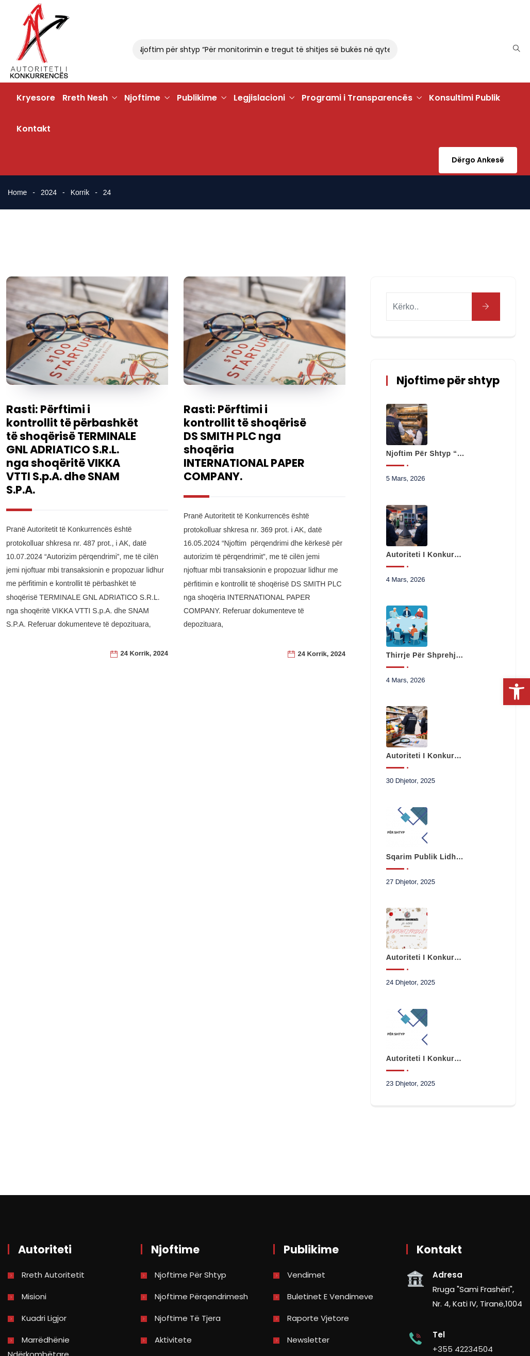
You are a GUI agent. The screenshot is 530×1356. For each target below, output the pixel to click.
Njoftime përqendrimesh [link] (201, 1296)
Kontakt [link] (33, 129)
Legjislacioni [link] (259, 98)
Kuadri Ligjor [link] (44, 1318)
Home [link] (17, 192)
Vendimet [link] (306, 1274)
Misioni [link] (34, 1296)
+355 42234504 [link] (463, 1349)
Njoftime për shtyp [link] (190, 1274)
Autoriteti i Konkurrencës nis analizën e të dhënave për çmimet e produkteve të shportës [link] (425, 755)
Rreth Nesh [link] (85, 98)
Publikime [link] (197, 98)
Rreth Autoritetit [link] (53, 1274)
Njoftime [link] (142, 98)
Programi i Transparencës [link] (357, 98)
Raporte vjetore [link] (318, 1318)
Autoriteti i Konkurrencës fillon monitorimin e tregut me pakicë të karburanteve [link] (425, 554)
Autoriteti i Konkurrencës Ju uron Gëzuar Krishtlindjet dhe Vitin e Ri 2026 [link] (425, 957)
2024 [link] (49, 192)
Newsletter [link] (308, 1339)
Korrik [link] (80, 192)
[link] (516, 691)
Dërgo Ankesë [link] (478, 160)
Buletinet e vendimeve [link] (330, 1296)
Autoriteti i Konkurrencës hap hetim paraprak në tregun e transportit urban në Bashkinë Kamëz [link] (425, 1058)
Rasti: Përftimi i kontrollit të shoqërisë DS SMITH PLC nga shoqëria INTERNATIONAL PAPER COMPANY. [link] (244, 443)
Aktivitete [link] (173, 1339)
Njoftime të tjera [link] (188, 1318)
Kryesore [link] (35, 98)
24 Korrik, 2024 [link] (144, 653)
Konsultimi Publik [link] (464, 98)
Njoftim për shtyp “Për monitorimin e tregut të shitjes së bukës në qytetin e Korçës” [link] (425, 453)
